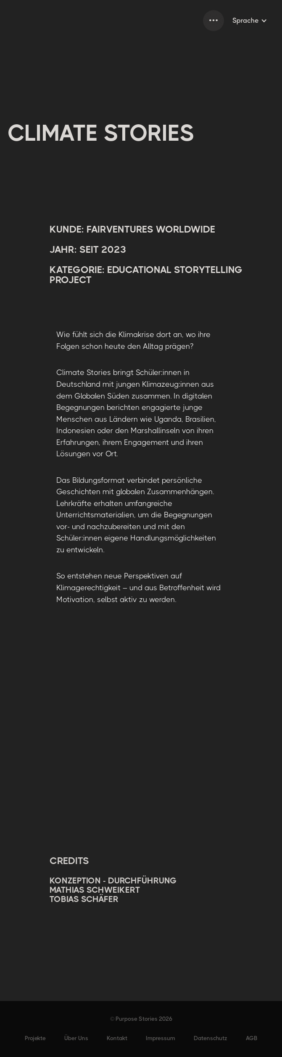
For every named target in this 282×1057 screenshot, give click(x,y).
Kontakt (117, 1038)
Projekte (35, 1038)
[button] (213, 20)
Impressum (160, 1038)
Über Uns (76, 1038)
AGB (252, 1038)
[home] (8, 21)
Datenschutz (210, 1038)
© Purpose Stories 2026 (141, 1019)
